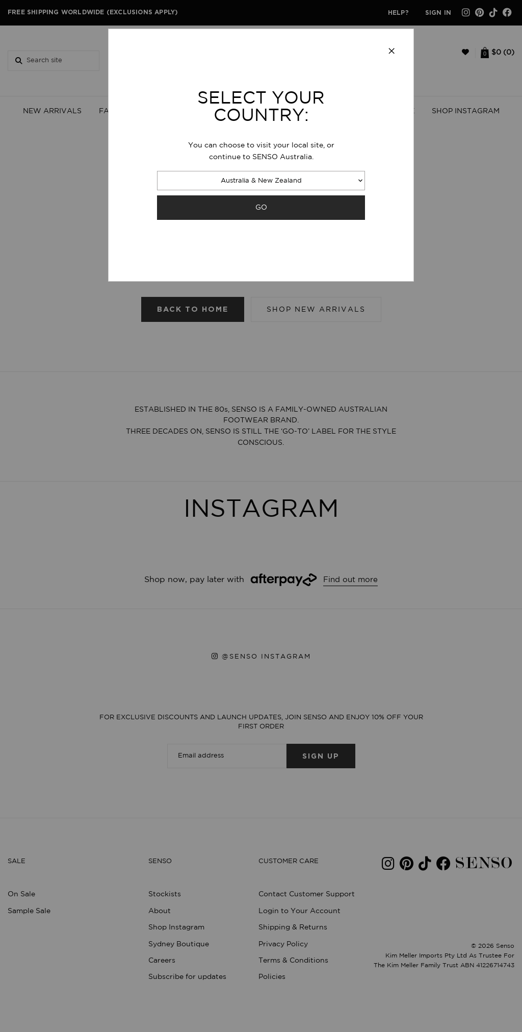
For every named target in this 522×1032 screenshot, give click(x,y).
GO (261, 207)
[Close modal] (391, 51)
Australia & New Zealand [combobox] (261, 181)
